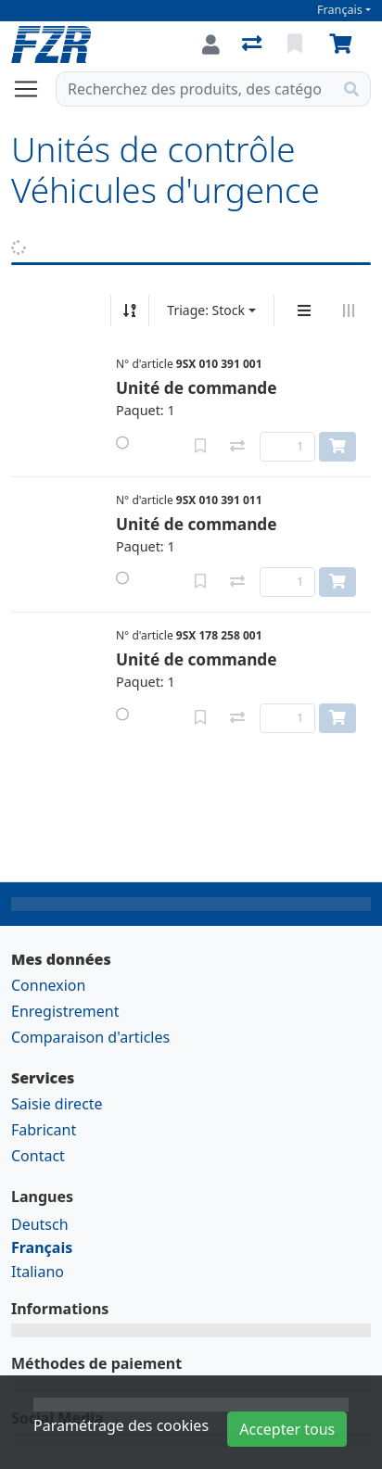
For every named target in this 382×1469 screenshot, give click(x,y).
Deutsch (40, 1224)
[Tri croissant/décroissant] (130, 310)
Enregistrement (65, 1011)
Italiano (37, 1271)
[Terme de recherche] (195, 89)
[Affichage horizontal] (348, 310)
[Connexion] (211, 44)
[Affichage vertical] (304, 310)
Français (340, 10)
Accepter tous (287, 1429)
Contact (38, 1156)
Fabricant (43, 1130)
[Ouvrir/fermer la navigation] (33, 89)
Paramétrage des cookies (121, 1425)
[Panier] (344, 44)
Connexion (48, 985)
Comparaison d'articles (90, 1037)
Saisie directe (57, 1104)
